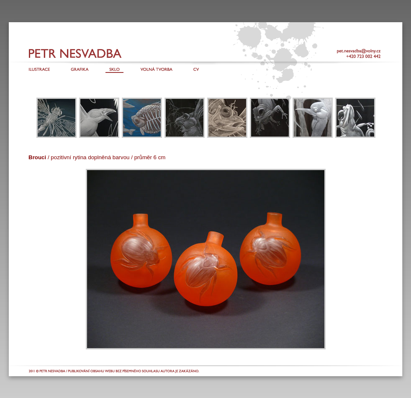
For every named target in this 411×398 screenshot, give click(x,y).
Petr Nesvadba (57, 53)
